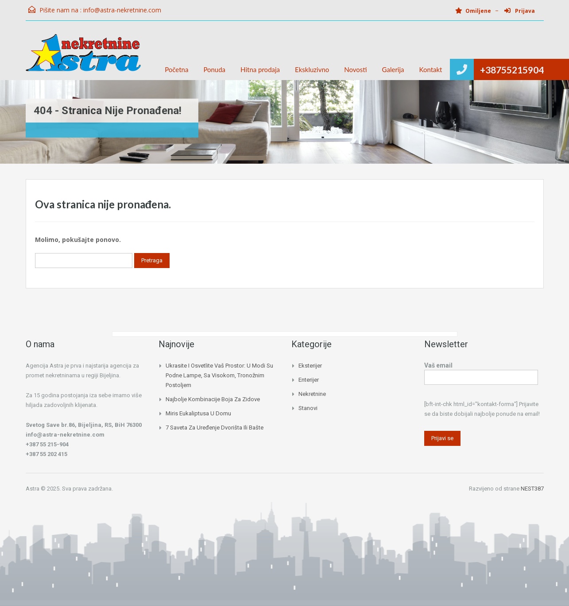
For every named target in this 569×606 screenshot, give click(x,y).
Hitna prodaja (260, 69)
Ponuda (214, 69)
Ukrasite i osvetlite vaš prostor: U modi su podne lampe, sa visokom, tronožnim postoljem (219, 375)
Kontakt (430, 69)
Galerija (393, 69)
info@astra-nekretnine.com (122, 10)
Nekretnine (312, 394)
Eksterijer (310, 365)
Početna (176, 69)
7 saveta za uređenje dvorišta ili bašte (214, 427)
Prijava (519, 11)
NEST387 (532, 488)
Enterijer (308, 379)
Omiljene (473, 11)
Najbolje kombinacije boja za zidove (213, 399)
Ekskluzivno (312, 69)
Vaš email (481, 372)
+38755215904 (512, 69)
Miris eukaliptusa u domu (198, 413)
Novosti (355, 69)
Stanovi (307, 408)
